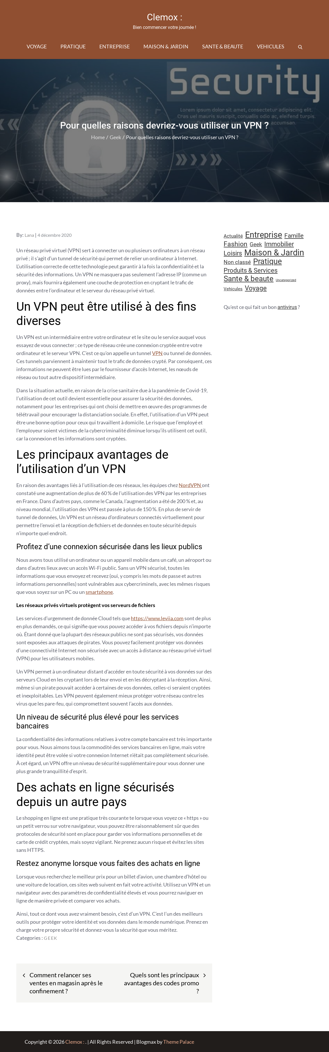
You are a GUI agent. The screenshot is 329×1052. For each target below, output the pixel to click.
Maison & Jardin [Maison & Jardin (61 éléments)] (274, 253)
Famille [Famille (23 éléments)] (294, 235)
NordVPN (190, 485)
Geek (50, 938)
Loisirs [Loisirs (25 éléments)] (233, 253)
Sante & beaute (222, 46)
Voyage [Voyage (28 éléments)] (256, 288)
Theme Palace (178, 1042)
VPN (157, 353)
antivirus (287, 307)
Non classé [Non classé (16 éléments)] (237, 262)
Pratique (73, 46)
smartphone (99, 592)
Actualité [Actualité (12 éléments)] (233, 236)
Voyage (37, 46)
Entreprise (114, 46)
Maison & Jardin (165, 46)
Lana (29, 235)
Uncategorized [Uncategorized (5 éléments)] (286, 280)
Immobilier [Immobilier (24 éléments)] (279, 244)
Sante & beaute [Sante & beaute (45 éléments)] (248, 279)
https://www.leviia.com (157, 618)
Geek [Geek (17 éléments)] (256, 244)
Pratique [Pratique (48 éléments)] (267, 261)
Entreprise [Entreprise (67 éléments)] (263, 235)
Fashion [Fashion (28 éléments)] (235, 244)
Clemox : (164, 17)
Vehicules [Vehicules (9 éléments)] (233, 288)
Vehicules (270, 46)
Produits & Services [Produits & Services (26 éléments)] (250, 270)
